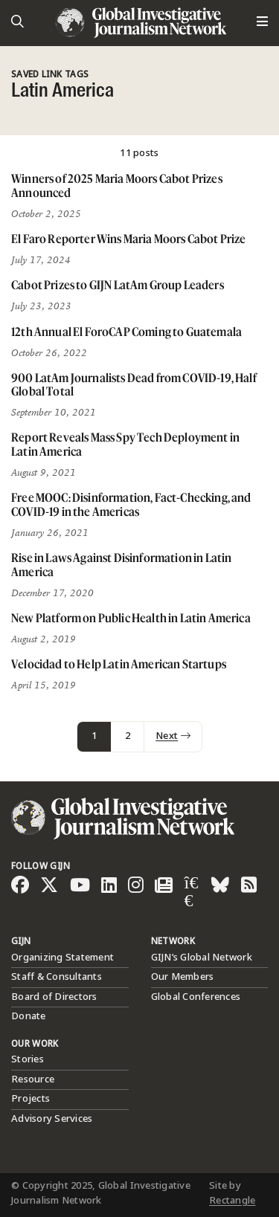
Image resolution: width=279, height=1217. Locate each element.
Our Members (182, 976)
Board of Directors (54, 997)
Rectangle (232, 1200)
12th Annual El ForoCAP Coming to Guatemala (126, 331)
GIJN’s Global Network (201, 957)
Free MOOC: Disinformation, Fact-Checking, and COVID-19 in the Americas (131, 504)
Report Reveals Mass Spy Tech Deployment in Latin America (125, 444)
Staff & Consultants (56, 976)
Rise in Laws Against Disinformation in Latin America (121, 564)
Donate (28, 1016)
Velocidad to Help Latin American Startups (118, 663)
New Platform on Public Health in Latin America (131, 617)
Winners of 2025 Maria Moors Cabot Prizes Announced (116, 185)
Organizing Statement (62, 957)
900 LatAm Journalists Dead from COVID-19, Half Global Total (134, 384)
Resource (32, 1079)
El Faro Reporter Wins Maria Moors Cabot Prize (128, 238)
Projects (30, 1098)
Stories (27, 1059)
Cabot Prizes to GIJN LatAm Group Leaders (117, 284)
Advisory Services (51, 1118)
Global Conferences (196, 997)
